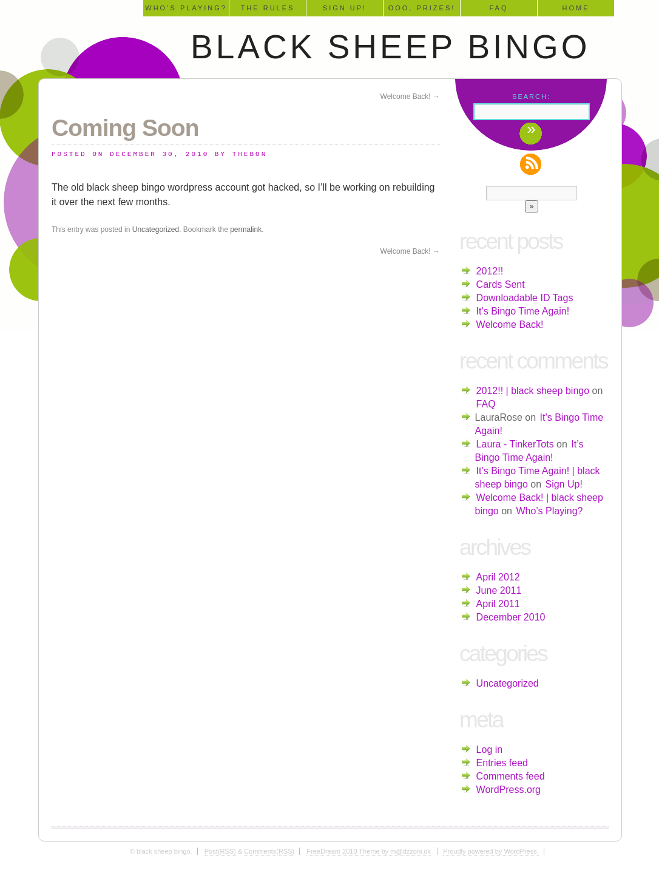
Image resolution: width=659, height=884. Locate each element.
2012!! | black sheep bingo (533, 391)
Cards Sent (500, 284)
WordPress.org (508, 789)
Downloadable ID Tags (524, 298)
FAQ (498, 8)
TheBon (250, 154)
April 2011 (498, 604)
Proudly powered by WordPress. (491, 851)
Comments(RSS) (269, 851)
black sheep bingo (390, 47)
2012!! (489, 271)
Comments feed (510, 776)
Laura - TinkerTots (515, 444)
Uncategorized (155, 229)
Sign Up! (345, 8)
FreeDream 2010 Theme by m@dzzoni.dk (368, 851)
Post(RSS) (220, 851)
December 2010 (511, 617)
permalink (246, 229)
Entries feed (502, 763)
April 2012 (498, 577)
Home (576, 8)
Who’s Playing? (186, 8)
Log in (489, 749)
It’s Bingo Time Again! (523, 311)
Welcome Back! (410, 96)
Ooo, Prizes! (422, 8)
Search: (531, 96)
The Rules (268, 8)
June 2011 (499, 590)
